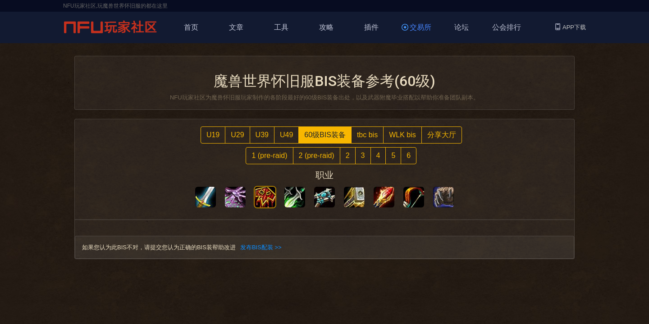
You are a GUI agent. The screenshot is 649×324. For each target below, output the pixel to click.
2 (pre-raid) (316, 155)
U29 (237, 135)
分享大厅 (441, 135)
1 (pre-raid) (269, 155)
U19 (212, 135)
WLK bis (402, 135)
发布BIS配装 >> (261, 247)
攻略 (326, 27)
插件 (371, 27)
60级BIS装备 (325, 135)
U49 (286, 135)
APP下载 (570, 27)
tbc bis (367, 135)
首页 (191, 27)
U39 (262, 135)
